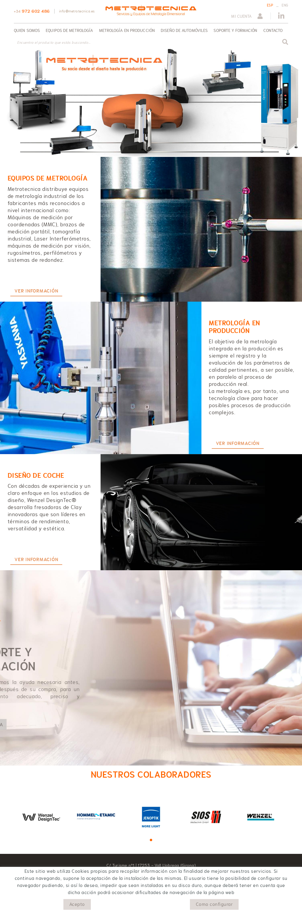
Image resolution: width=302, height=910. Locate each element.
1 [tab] (151, 840)
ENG (285, 5)
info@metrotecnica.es (77, 11)
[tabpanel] (41, 816)
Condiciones (88, 903)
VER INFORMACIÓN (36, 291)
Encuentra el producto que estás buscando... (54, 43)
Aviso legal (63, 903)
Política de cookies (31, 903)
